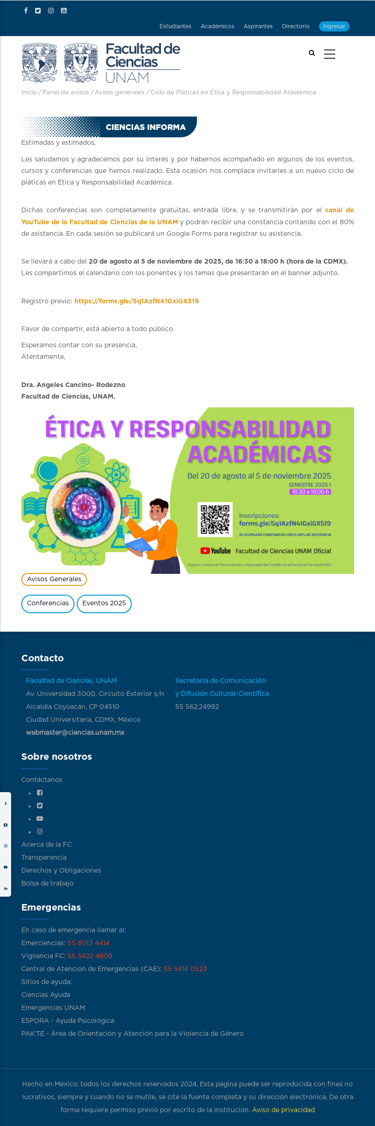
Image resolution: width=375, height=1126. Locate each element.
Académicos (217, 26)
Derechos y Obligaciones (61, 871)
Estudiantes (175, 26)
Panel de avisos (66, 93)
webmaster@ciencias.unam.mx (75, 733)
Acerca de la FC (46, 845)
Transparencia (44, 858)
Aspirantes (258, 26)
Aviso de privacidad (283, 1110)
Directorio (296, 26)
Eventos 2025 (104, 603)
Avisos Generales (54, 579)
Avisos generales (119, 93)
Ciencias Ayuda (45, 995)
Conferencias (48, 603)
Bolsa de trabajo (47, 883)
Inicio (29, 93)
